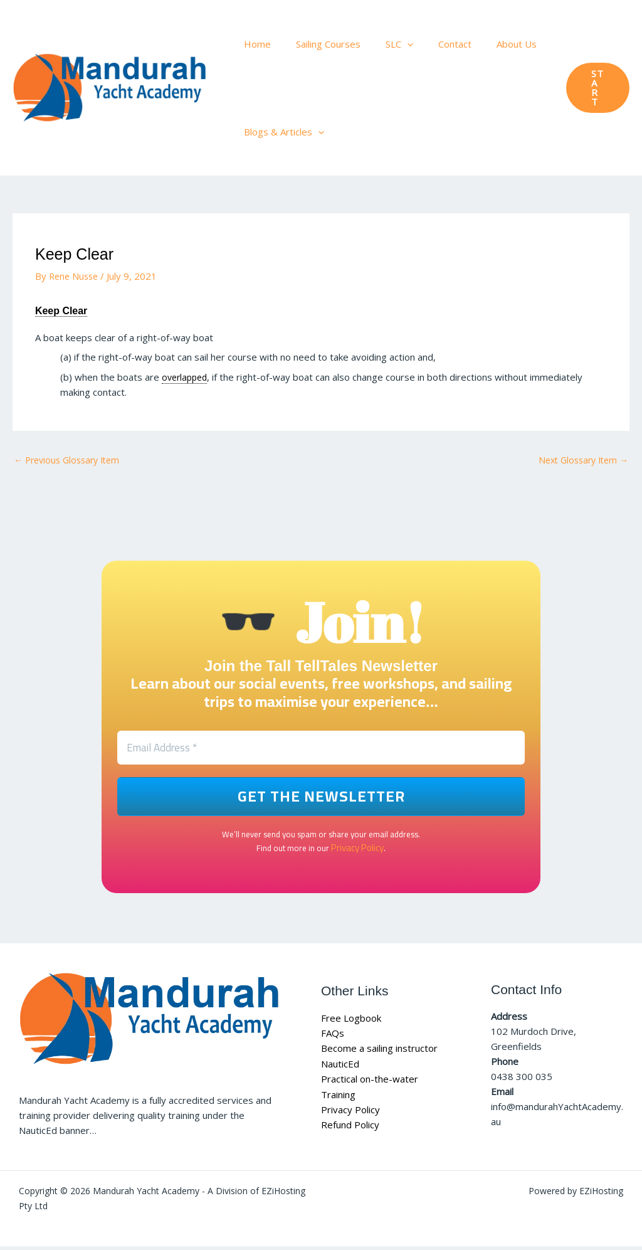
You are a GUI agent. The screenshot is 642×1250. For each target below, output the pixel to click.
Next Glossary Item (579, 460)
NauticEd (340, 1067)
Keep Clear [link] (68, 310)
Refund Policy (350, 1127)
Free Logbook (351, 1022)
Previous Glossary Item (71, 460)
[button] (391, 44)
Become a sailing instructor (379, 1052)
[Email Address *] (321, 751)
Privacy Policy (357, 851)
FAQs (332, 1037)
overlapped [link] (186, 377)
